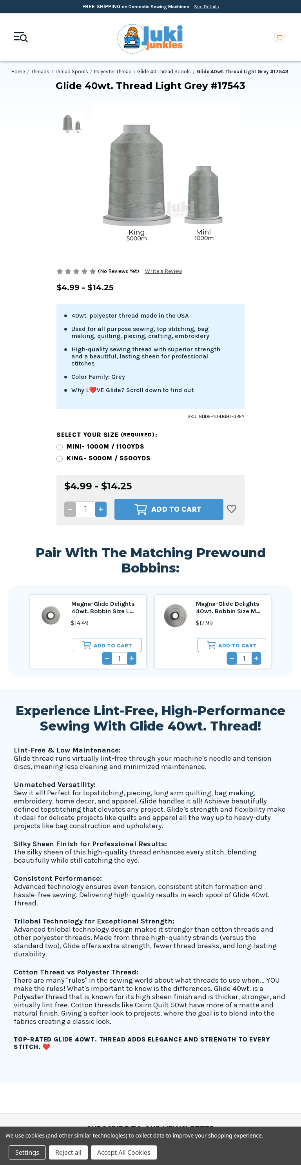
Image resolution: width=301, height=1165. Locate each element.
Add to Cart (167, 404)
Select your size (107, 330)
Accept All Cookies (123, 1152)
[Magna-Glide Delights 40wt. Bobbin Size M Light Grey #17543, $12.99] (175, 511)
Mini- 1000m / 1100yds (106, 341)
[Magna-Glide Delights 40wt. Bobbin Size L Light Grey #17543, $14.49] (51, 511)
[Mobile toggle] (21, 37)
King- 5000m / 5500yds (109, 353)
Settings (27, 1152)
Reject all (68, 1152)
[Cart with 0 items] (279, 37)
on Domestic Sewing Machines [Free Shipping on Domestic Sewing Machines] (150, 6)
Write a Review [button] (163, 271)
